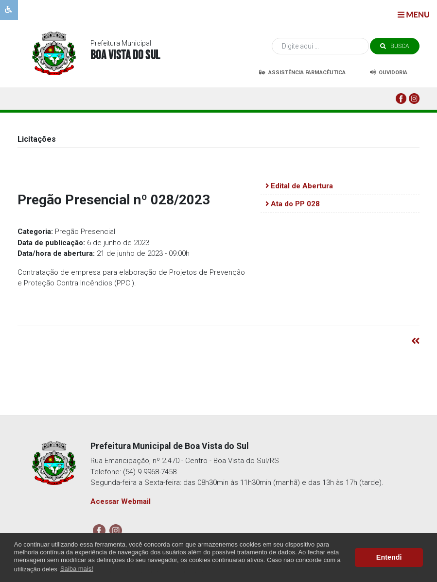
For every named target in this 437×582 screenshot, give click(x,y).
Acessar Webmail (120, 501)
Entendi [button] (389, 557)
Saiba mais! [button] (76, 568)
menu (414, 14)
